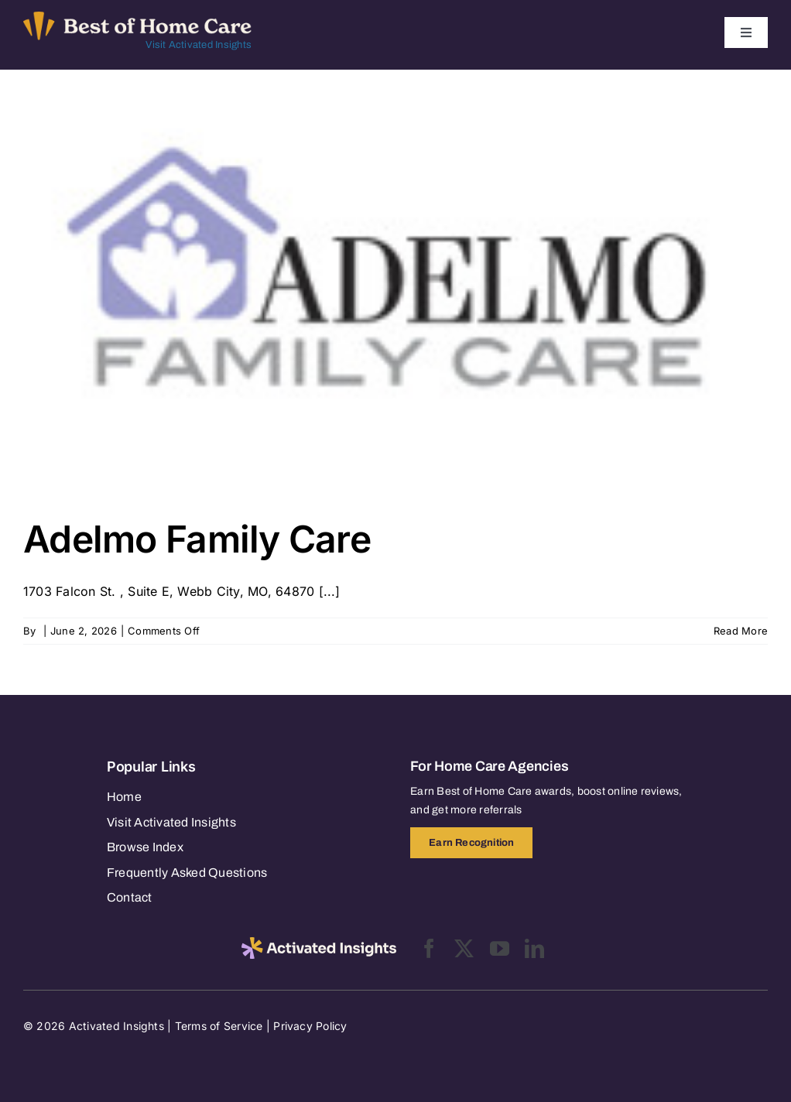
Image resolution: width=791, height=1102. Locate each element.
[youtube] (499, 948)
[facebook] (429, 948)
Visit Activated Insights (199, 44)
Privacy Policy (310, 1025)
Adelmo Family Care (197, 539)
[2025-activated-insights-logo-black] (318, 943)
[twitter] (464, 948)
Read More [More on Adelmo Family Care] (741, 631)
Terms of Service (219, 1025)
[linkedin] (534, 948)
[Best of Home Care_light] (137, 18)
